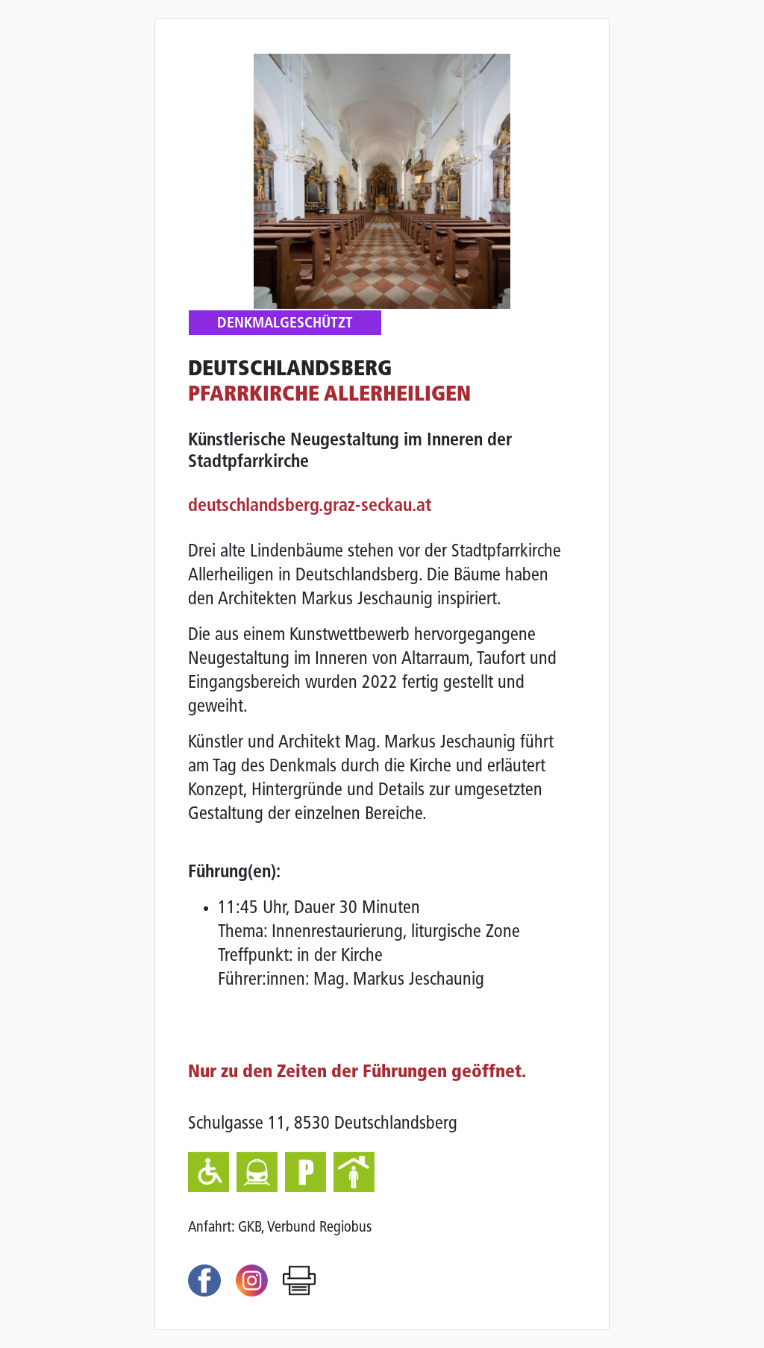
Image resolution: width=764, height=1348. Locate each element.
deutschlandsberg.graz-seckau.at (309, 506)
